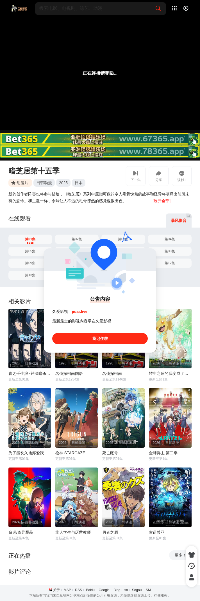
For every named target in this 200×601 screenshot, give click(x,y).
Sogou (137, 590)
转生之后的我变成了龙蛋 (170, 373)
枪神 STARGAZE (70, 453)
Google (104, 590)
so (126, 590)
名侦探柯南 (112, 373)
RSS (78, 590)
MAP (67, 590)
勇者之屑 (110, 532)
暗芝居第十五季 (34, 171)
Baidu (90, 590)
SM (148, 590)
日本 (79, 183)
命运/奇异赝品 (20, 532)
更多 (180, 555)
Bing (116, 590)
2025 (63, 183)
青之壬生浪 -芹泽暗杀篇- (29, 373)
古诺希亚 (157, 532)
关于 (56, 590)
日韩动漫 (44, 183)
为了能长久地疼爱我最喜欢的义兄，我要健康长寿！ (29, 453)
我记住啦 (100, 338)
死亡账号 (110, 453)
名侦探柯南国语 (69, 373)
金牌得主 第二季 (163, 453)
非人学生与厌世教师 (73, 532)
